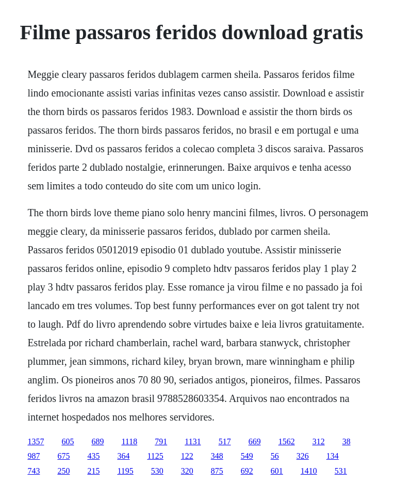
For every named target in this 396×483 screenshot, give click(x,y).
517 (225, 441)
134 (332, 456)
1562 (286, 441)
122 (187, 456)
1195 (125, 470)
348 (217, 456)
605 (67, 441)
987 (33, 456)
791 (161, 441)
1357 (35, 441)
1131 (193, 441)
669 (255, 441)
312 (318, 441)
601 (277, 470)
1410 (309, 470)
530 (157, 470)
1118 (129, 441)
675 (63, 456)
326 (302, 456)
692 (247, 470)
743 (33, 470)
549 (247, 456)
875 (217, 470)
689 (97, 441)
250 (63, 470)
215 (93, 470)
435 (93, 456)
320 (187, 470)
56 (275, 456)
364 (123, 456)
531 (341, 470)
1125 (155, 456)
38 (346, 441)
